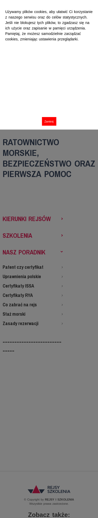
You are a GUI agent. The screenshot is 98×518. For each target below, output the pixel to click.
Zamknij (49, 121)
